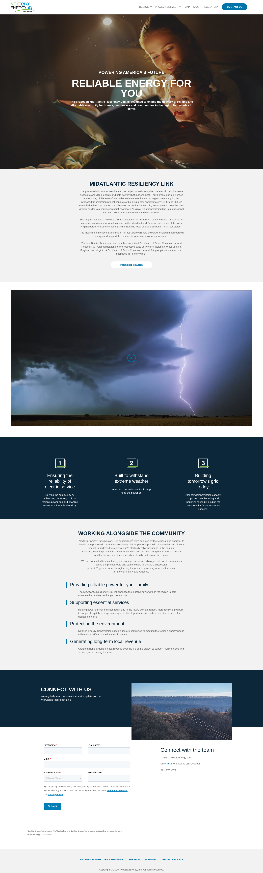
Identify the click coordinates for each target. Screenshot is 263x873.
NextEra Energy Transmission (101, 859)
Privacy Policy (172, 859)
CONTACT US (234, 7)
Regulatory (211, 7)
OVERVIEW (145, 7)
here (169, 763)
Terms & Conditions (142, 859)
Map (187, 7)
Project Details (165, 7)
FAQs (196, 7)
